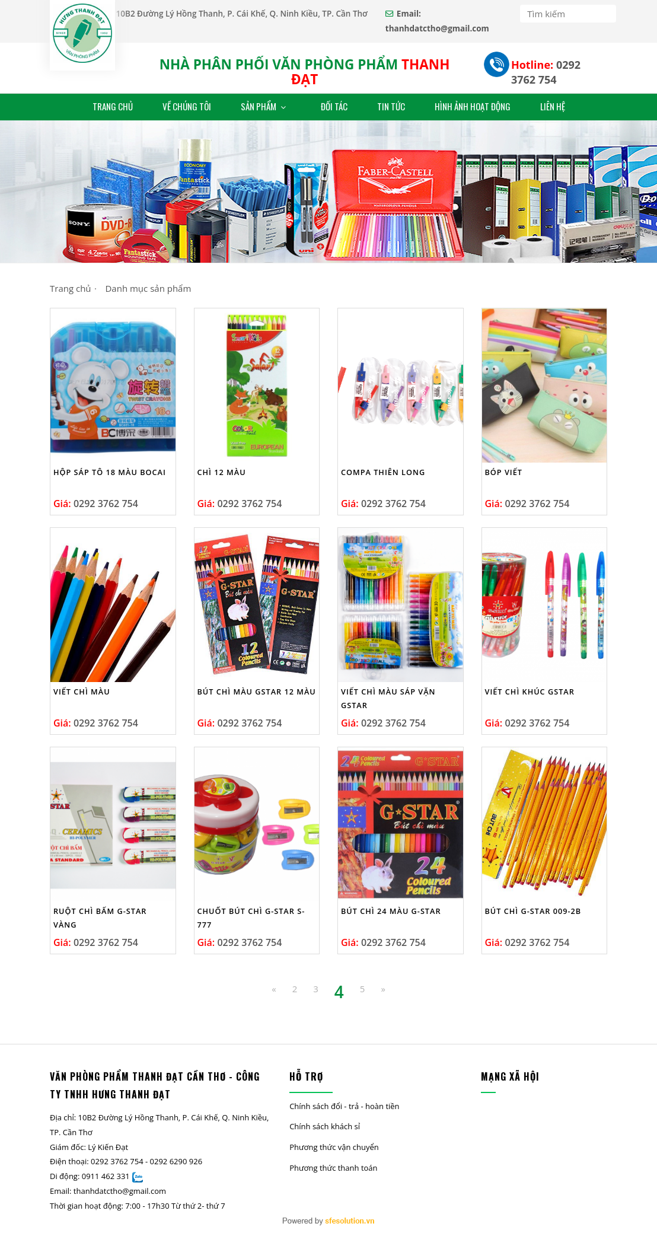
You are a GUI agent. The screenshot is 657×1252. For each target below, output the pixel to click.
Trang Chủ (113, 106)
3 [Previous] (315, 989)
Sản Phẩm (264, 106)
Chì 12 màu (221, 472)
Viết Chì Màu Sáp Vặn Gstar (388, 698)
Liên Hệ (552, 106)
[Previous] (273, 989)
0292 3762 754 (546, 72)
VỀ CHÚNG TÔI (186, 106)
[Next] (382, 989)
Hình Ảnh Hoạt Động (473, 106)
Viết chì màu (81, 691)
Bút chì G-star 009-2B (533, 911)
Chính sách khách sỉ (324, 1126)
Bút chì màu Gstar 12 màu (256, 691)
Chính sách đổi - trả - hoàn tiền (344, 1106)
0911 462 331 (106, 1176)
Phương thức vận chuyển (334, 1147)
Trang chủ (70, 288)
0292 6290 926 (176, 1161)
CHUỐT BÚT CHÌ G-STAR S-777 (251, 918)
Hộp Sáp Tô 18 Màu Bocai (109, 472)
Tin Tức (391, 106)
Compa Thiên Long (383, 472)
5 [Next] (362, 989)
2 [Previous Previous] (295, 989)
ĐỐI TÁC (334, 106)
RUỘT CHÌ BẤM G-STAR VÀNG (99, 918)
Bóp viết (503, 472)
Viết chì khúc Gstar (530, 691)
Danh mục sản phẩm (148, 288)
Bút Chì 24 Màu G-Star (391, 911)
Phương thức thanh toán (333, 1167)
